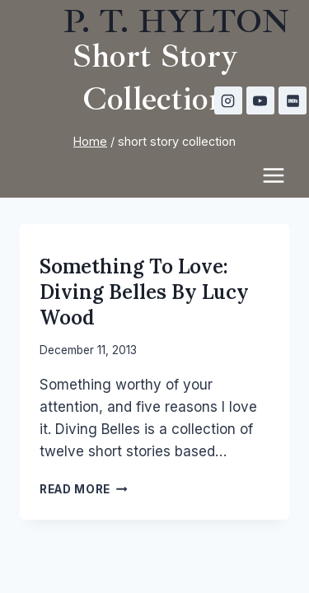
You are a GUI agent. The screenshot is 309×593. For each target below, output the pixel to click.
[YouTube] (260, 100)
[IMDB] (293, 100)
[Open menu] (282, 175)
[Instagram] (228, 100)
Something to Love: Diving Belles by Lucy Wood (144, 292)
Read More (84, 489)
